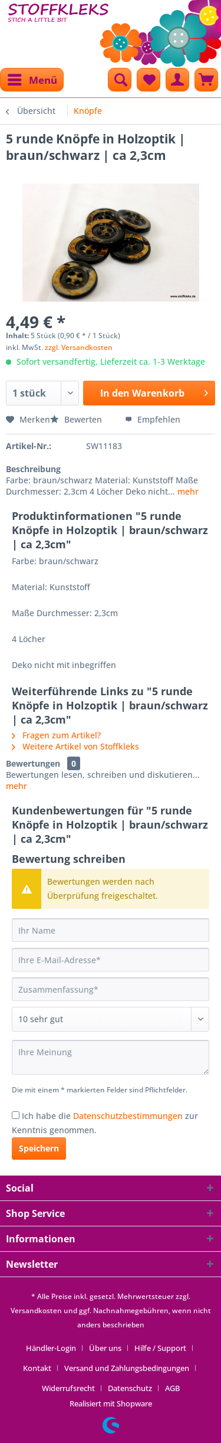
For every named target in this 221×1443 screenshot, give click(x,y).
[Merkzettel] (148, 79)
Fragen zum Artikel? (56, 735)
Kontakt (37, 1368)
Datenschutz (130, 1388)
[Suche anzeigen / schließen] (119, 79)
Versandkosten (36, 1310)
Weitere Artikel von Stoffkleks (75, 746)
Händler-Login (51, 1348)
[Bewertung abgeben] (110, 1019)
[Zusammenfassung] (110, 989)
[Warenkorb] (206, 79)
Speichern (39, 1148)
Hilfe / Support (160, 1348)
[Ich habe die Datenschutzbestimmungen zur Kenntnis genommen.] (15, 1115)
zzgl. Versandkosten (79, 347)
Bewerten (77, 419)
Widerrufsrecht (68, 1388)
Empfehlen (152, 419)
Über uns (105, 1348)
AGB (172, 1388)
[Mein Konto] (177, 79)
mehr (187, 491)
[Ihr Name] (110, 930)
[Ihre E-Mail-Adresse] (110, 959)
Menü (32, 78)
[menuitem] (32, 79)
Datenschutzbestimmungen (128, 1115)
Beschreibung (33, 469)
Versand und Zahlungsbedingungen (126, 1368)
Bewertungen (33, 763)
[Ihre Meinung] (110, 1057)
